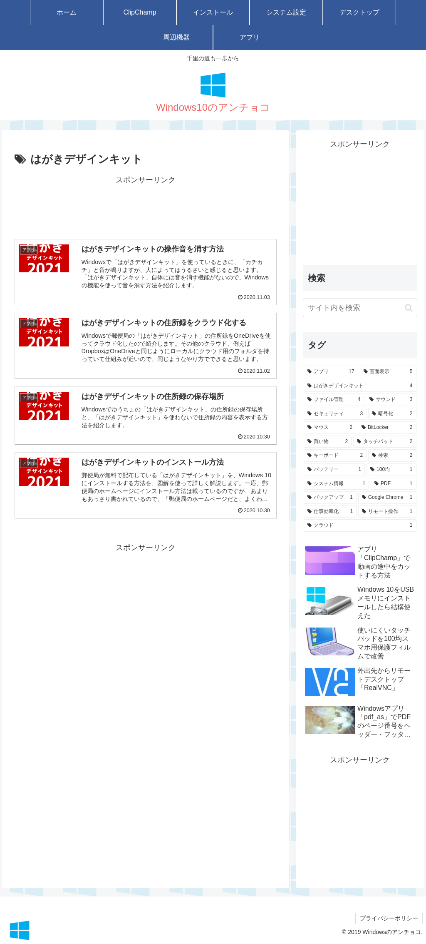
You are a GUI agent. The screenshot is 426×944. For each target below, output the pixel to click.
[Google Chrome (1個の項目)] (387, 497)
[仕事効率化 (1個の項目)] (330, 512)
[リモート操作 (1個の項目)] (387, 512)
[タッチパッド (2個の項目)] (384, 442)
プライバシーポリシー (389, 918)
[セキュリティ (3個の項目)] (335, 414)
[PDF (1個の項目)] (393, 484)
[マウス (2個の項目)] (330, 427)
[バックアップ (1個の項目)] (330, 497)
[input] (360, 308)
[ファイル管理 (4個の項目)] (334, 400)
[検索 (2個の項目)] (392, 455)
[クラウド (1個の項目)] (360, 525)
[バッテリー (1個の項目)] (334, 469)
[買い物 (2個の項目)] (328, 442)
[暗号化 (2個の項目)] (392, 414)
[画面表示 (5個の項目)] (388, 372)
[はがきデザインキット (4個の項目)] (360, 386)
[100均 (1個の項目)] (391, 469)
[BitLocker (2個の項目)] (387, 427)
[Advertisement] (146, 207)
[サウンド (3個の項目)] (391, 400)
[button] (408, 308)
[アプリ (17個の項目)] (331, 372)
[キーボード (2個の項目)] (335, 455)
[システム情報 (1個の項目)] (336, 484)
